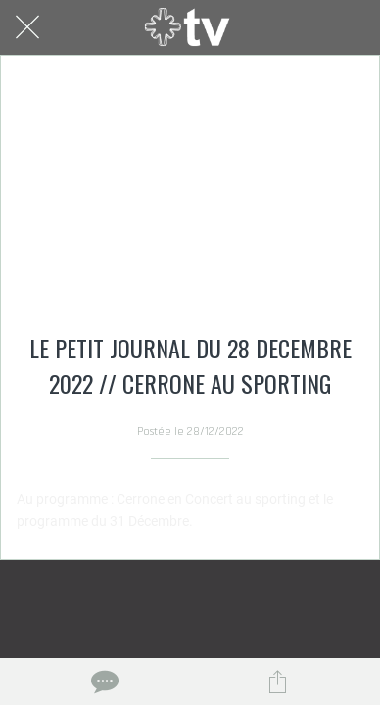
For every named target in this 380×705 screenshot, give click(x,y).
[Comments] (102, 681)
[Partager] (277, 681)
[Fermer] (27, 27)
